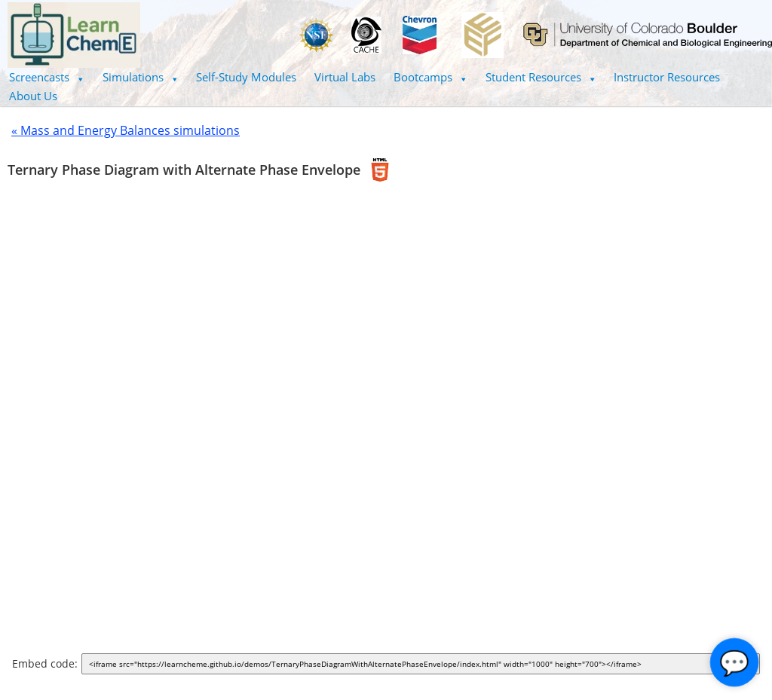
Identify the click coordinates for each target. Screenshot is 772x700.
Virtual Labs (344, 76)
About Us (33, 95)
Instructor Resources (667, 76)
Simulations (141, 76)
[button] (46, 77)
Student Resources (541, 76)
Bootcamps (430, 76)
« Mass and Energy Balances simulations (125, 130)
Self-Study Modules (246, 76)
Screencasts (46, 76)
